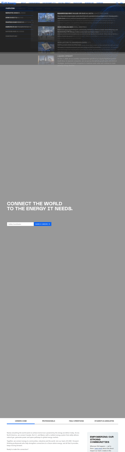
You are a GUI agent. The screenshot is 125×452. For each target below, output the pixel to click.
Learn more (98, 448)
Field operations (76, 421)
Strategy (22, 8)
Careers (99, 3)
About (24, 4)
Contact (39, 8)
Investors (78, 4)
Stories (48, 8)
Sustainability (50, 4)
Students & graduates (104, 421)
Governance (11, 8)
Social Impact (65, 4)
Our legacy (57, 8)
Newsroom (90, 4)
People (30, 8)
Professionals (48, 421)
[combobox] (122, 3)
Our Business (35, 4)
